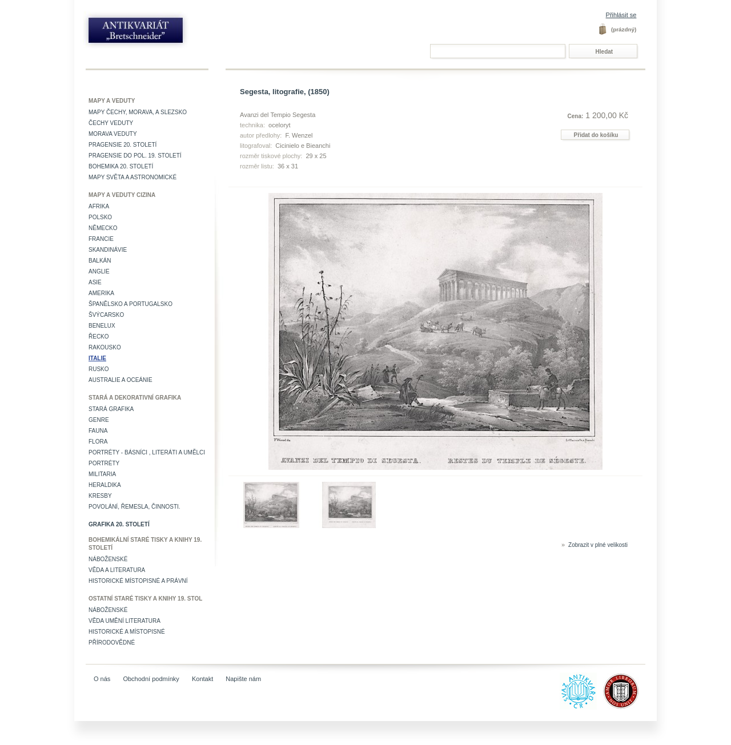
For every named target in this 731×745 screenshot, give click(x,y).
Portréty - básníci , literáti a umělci (147, 452)
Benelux (102, 326)
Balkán (100, 260)
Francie (101, 239)
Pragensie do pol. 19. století (135, 155)
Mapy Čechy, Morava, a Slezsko (138, 112)
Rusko (99, 369)
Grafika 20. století (119, 524)
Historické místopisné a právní (138, 581)
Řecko (99, 336)
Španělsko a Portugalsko (130, 304)
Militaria (102, 474)
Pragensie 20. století (122, 145)
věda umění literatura (124, 621)
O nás (102, 678)
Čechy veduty (111, 123)
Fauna (98, 431)
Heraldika (105, 485)
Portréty (104, 463)
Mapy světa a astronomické (132, 177)
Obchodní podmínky (151, 678)
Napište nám (243, 678)
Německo (103, 228)
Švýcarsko (106, 315)
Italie (97, 358)
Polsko (100, 217)
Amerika (101, 293)
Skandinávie (108, 250)
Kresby (100, 496)
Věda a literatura (117, 570)
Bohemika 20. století (121, 166)
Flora (98, 441)
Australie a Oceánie (120, 380)
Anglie (99, 271)
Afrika (99, 206)
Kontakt (202, 678)
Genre (99, 420)
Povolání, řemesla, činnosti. (134, 507)
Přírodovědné (112, 642)
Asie (95, 282)
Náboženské (108, 559)
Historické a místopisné (127, 632)
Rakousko (105, 347)
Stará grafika (111, 409)
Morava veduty (113, 134)
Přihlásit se (621, 14)
